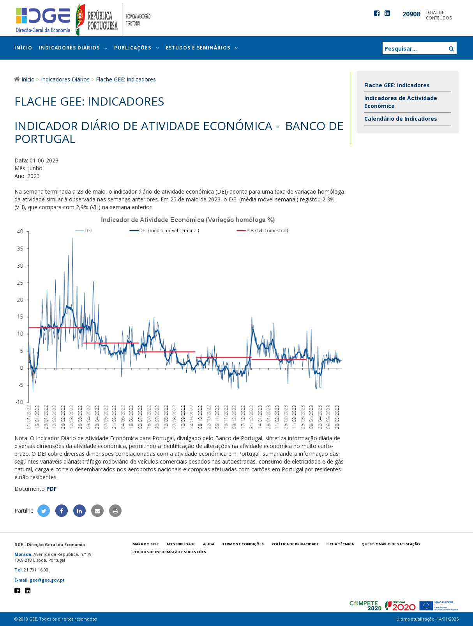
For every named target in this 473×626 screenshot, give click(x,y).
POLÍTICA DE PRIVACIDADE (295, 544)
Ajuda (208, 544)
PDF (51, 488)
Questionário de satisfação (391, 544)
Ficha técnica (340, 544)
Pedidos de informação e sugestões (169, 551)
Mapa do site (145, 544)
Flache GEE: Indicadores (397, 85)
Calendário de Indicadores (400, 118)
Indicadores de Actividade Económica (400, 101)
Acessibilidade (180, 544)
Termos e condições (243, 544)
